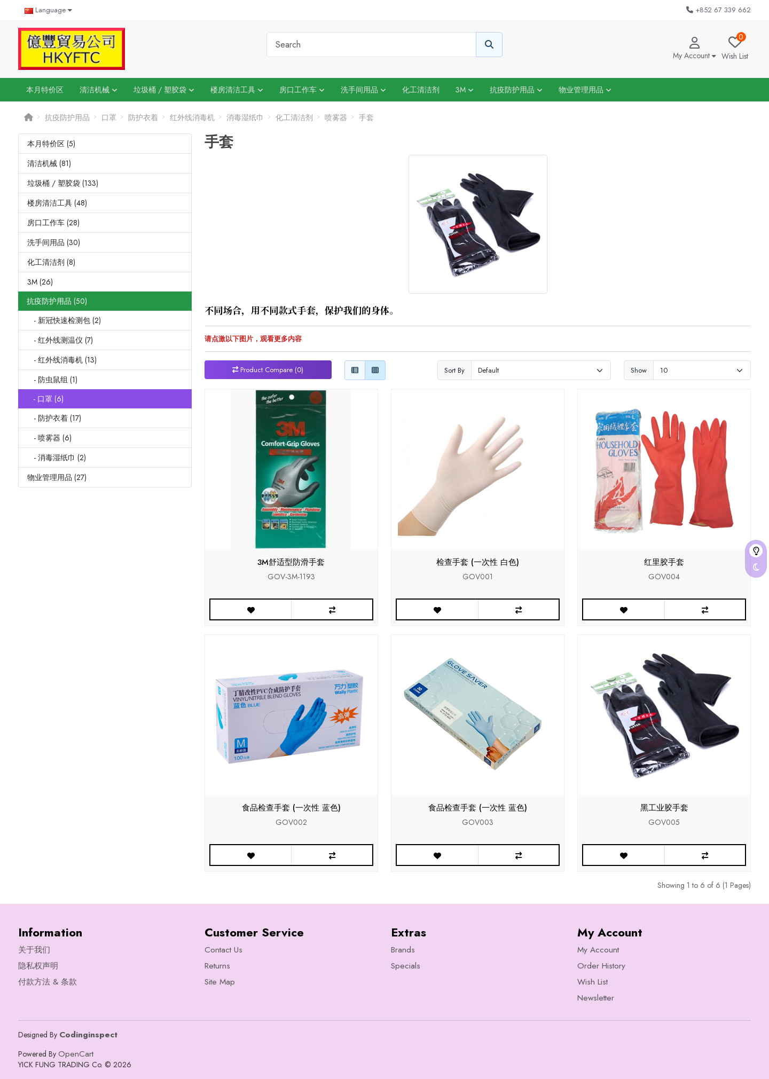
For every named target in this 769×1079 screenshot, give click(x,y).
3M (465, 89)
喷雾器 (336, 117)
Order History (601, 966)
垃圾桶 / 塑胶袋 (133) (62, 183)
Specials (405, 966)
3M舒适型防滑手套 (291, 562)
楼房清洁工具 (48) (57, 203)
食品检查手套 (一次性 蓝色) (291, 808)
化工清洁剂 (421, 89)
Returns (217, 966)
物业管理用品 (585, 89)
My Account (598, 950)
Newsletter (595, 998)
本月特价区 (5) (51, 143)
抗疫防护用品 (516, 89)
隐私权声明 (38, 966)
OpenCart (75, 1054)
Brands (403, 950)
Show (639, 370)
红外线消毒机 (192, 117)
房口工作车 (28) (53, 222)
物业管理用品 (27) (57, 477)
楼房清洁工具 (236, 89)
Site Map (220, 982)
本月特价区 (45, 89)
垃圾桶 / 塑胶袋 (164, 89)
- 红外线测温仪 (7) (60, 340)
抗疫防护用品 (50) (57, 301)
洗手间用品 (363, 89)
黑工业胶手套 (664, 808)
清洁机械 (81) (49, 163)
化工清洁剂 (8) (51, 262)
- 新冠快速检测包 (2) (64, 320)
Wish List (592, 982)
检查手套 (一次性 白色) (477, 562)
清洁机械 (98, 89)
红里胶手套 (664, 562)
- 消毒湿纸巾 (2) (56, 457)
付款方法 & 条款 (47, 982)
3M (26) (40, 282)
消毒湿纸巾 (245, 117)
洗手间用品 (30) (53, 242)
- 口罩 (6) (45, 398)
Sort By (454, 370)
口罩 (108, 117)
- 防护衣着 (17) (54, 418)
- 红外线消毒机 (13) (62, 360)
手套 (366, 117)
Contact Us (223, 950)
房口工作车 (302, 89)
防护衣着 (143, 117)
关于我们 (34, 950)
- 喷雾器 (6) (49, 437)
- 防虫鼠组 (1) (52, 379)
